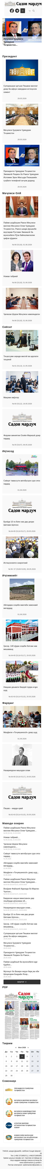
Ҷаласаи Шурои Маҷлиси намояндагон (22, 314)
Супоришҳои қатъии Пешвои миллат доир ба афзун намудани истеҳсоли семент (21, 89)
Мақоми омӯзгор (11, 397)
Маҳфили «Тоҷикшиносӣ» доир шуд (20, 732)
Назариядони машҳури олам (17, 770)
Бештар (22, 982)
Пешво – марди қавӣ (13, 808)
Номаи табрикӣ (11, 276)
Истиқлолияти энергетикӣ (15, 563)
